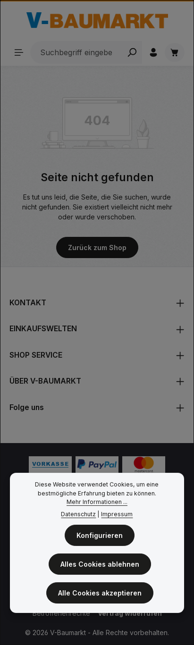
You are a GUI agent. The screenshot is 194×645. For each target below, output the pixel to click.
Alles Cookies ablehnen (99, 566)
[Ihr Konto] (153, 52)
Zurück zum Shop (97, 247)
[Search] (132, 52)
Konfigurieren (99, 537)
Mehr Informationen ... (97, 503)
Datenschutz (78, 516)
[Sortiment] (18, 52)
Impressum (117, 516)
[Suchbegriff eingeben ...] (76, 52)
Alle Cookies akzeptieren (100, 595)
